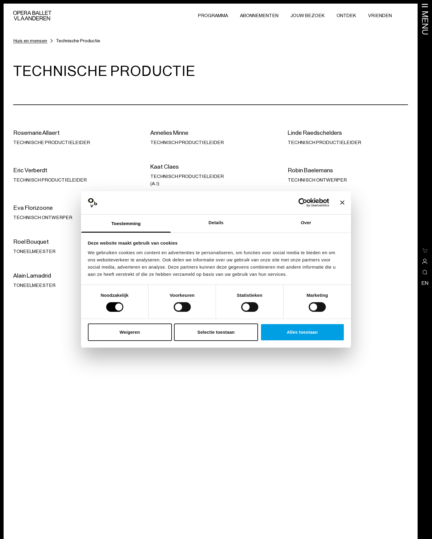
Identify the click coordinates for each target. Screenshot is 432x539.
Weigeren (129, 332)
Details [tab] (216, 222)
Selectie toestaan (216, 332)
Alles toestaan (302, 332)
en (425, 283)
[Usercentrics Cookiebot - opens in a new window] (303, 202)
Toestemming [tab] (126, 223)
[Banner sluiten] (342, 202)
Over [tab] (306, 222)
